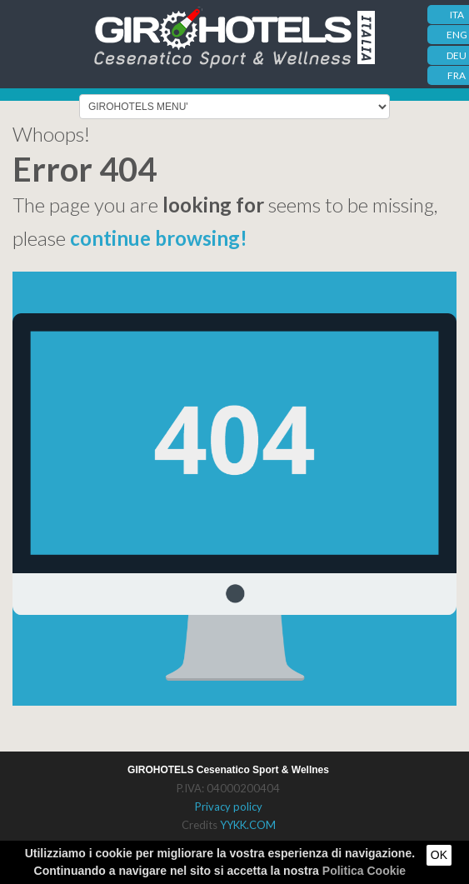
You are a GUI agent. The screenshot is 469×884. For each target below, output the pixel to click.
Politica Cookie (364, 870)
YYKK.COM (248, 825)
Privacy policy (228, 806)
